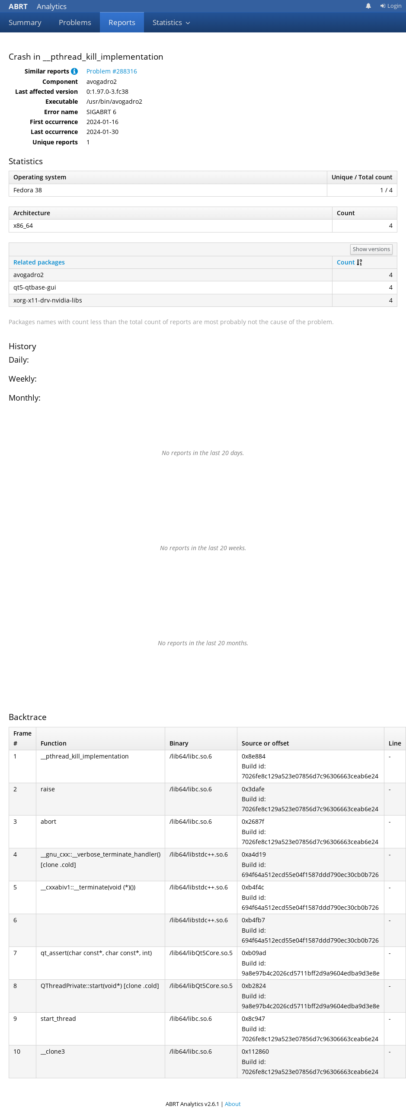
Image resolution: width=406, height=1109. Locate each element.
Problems (75, 22)
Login (391, 6)
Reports (122, 22)
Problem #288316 (111, 71)
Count (346, 262)
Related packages (39, 262)
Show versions (371, 249)
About (233, 1104)
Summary (25, 22)
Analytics (38, 6)
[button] (74, 71)
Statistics (172, 22)
